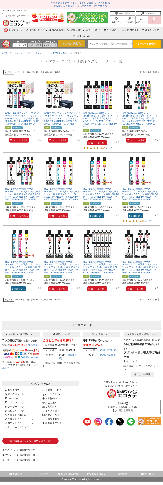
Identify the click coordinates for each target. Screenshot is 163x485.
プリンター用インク (34, 46)
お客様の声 (72, 29)
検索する (66, 37)
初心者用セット (14, 387)
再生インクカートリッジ (19, 415)
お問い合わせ (150, 29)
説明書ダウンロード (54, 415)
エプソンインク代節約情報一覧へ (19, 447)
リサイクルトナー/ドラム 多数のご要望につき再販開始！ (81, 2)
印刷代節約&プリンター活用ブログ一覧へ (30, 433)
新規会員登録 (123, 13)
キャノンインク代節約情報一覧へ (19, 442)
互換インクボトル (15, 407)
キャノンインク (14, 391)
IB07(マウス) (68, 46)
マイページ (148, 13)
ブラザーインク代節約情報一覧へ (19, 452)
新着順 (57, 65)
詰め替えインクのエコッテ (13, 46)
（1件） (109, 141)
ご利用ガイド (109, 29)
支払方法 (33, 338)
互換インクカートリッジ (19, 411)
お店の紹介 (90, 29)
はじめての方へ (52, 387)
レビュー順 (19, 65)
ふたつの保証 (142, 367)
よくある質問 (130, 29)
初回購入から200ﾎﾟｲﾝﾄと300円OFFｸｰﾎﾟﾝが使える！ (81, 6)
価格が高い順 (46, 65)
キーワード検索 (147, 37)
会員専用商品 (50, 411)
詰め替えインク (14, 403)
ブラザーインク (14, 399)
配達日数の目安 (107, 343)
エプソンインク (14, 395)
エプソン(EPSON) (52, 46)
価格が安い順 (32, 65)
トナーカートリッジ (17, 420)
